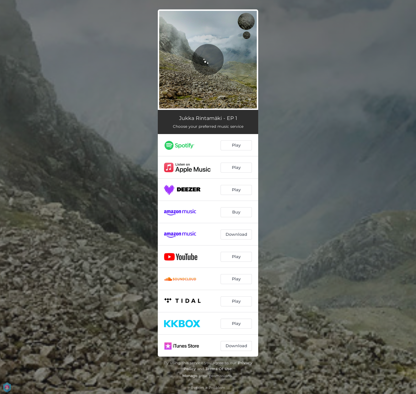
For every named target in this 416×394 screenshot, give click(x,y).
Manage (190, 375)
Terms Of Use (218, 368)
